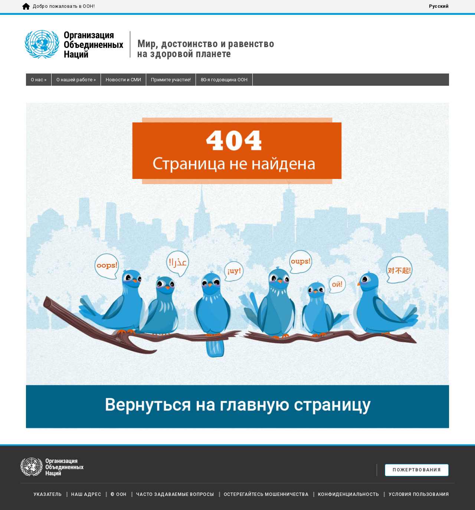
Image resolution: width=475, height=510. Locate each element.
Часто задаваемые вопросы (175, 494)
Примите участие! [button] (171, 79)
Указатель (47, 494)
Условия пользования (419, 494)
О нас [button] (38, 79)
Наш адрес (86, 494)
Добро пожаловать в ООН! (64, 6)
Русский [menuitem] (438, 6)
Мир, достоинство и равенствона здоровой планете (205, 49)
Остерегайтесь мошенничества (266, 494)
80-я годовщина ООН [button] (224, 79)
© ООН (119, 494)
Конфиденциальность (348, 494)
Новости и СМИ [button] (123, 79)
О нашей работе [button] (76, 79)
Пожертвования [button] (417, 470)
